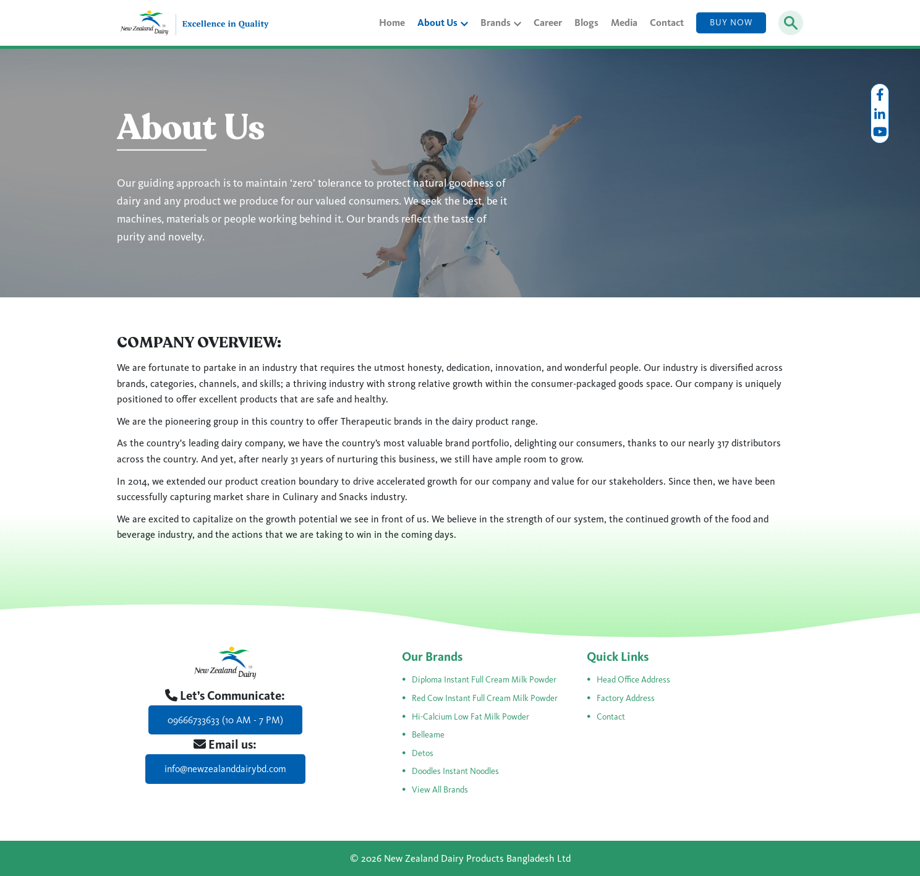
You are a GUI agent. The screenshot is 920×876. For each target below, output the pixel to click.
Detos (422, 753)
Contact (667, 22)
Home (392, 22)
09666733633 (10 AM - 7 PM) (225, 720)
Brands (500, 22)
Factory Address (626, 698)
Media (624, 22)
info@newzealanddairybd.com (225, 769)
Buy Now (731, 22)
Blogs (586, 22)
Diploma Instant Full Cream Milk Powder (484, 679)
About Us (442, 22)
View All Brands (440, 790)
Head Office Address (633, 679)
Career (548, 22)
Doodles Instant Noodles (455, 771)
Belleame (428, 734)
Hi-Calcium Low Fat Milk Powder (470, 717)
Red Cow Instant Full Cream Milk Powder (485, 698)
